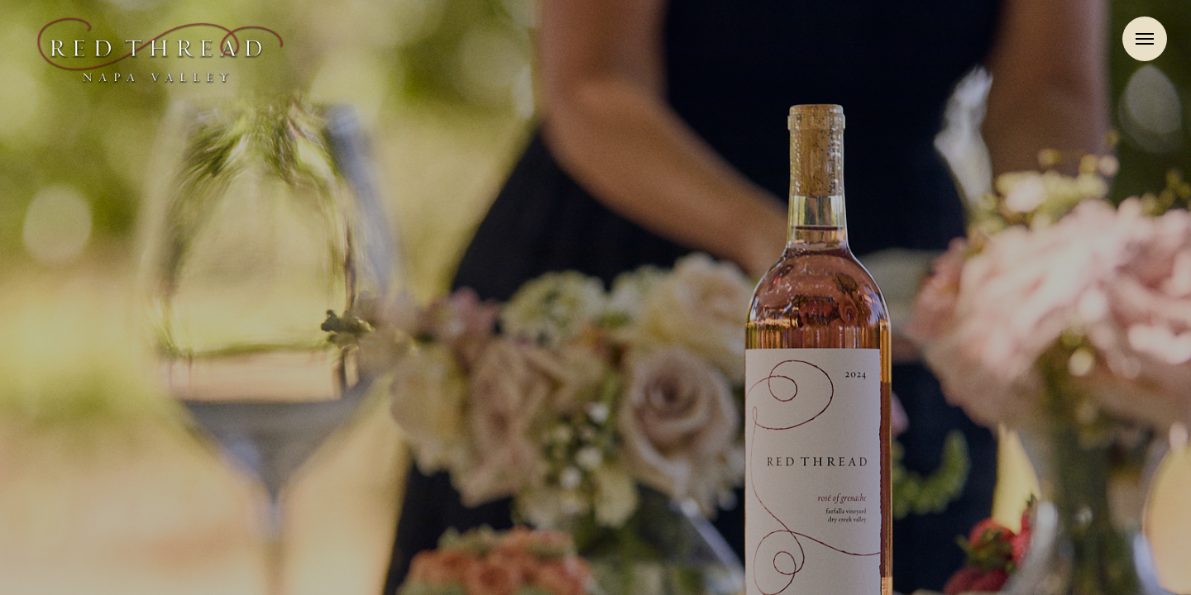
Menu (1144, 39)
